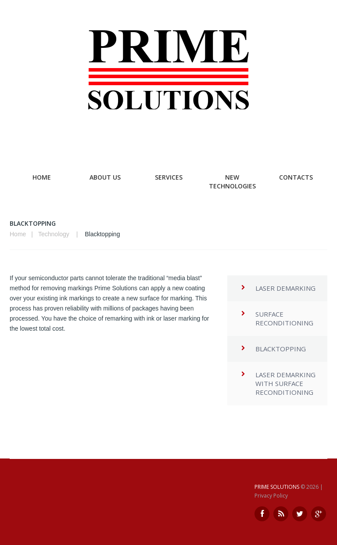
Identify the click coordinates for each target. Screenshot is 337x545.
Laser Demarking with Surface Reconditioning (285, 383)
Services (169, 177)
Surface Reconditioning (284, 318)
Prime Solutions (277, 487)
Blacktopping (280, 348)
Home (41, 177)
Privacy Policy (271, 495)
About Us (105, 177)
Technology (53, 234)
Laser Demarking (285, 288)
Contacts (296, 177)
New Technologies (232, 181)
